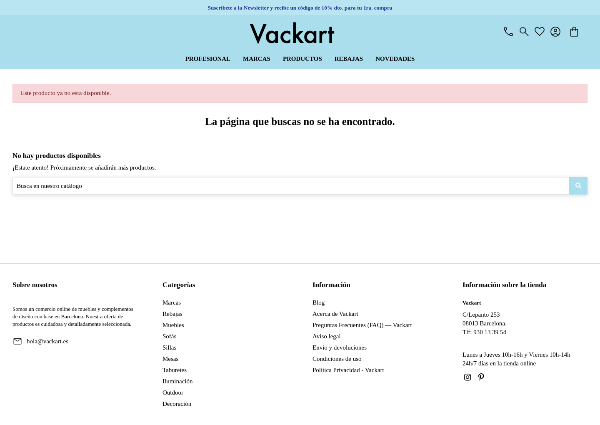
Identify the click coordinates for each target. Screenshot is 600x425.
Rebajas (172, 313)
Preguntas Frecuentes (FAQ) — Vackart (362, 325)
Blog (318, 302)
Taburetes (174, 370)
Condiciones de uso (337, 358)
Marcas (171, 302)
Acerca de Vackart (335, 313)
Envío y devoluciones (339, 347)
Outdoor (172, 392)
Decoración (176, 403)
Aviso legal (326, 336)
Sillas (169, 347)
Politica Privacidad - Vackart (348, 370)
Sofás (169, 336)
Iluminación (177, 381)
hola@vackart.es (47, 341)
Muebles (173, 325)
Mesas (170, 358)
